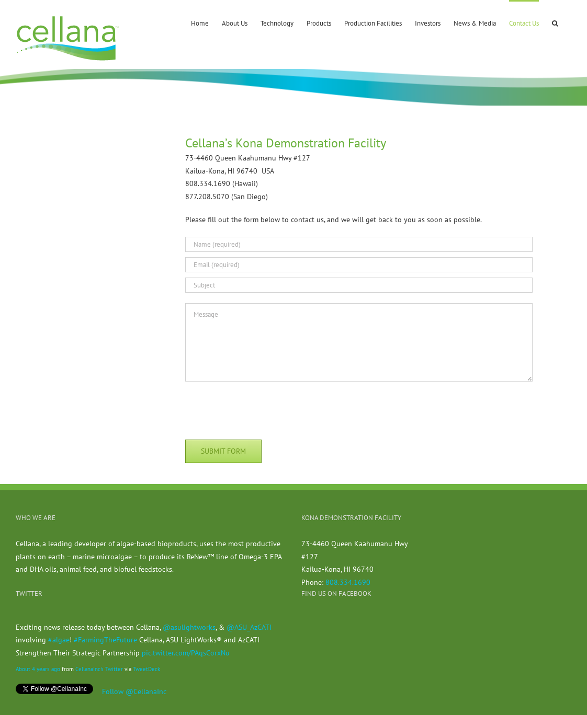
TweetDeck (146, 669)
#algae (59, 639)
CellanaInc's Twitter (99, 669)
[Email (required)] (359, 264)
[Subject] (359, 285)
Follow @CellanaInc (134, 691)
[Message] (359, 342)
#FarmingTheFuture (105, 639)
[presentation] (264, 408)
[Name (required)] (359, 244)
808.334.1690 (347, 582)
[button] (555, 22)
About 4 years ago (38, 669)
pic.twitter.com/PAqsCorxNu (186, 653)
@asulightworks (189, 627)
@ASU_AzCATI (249, 627)
